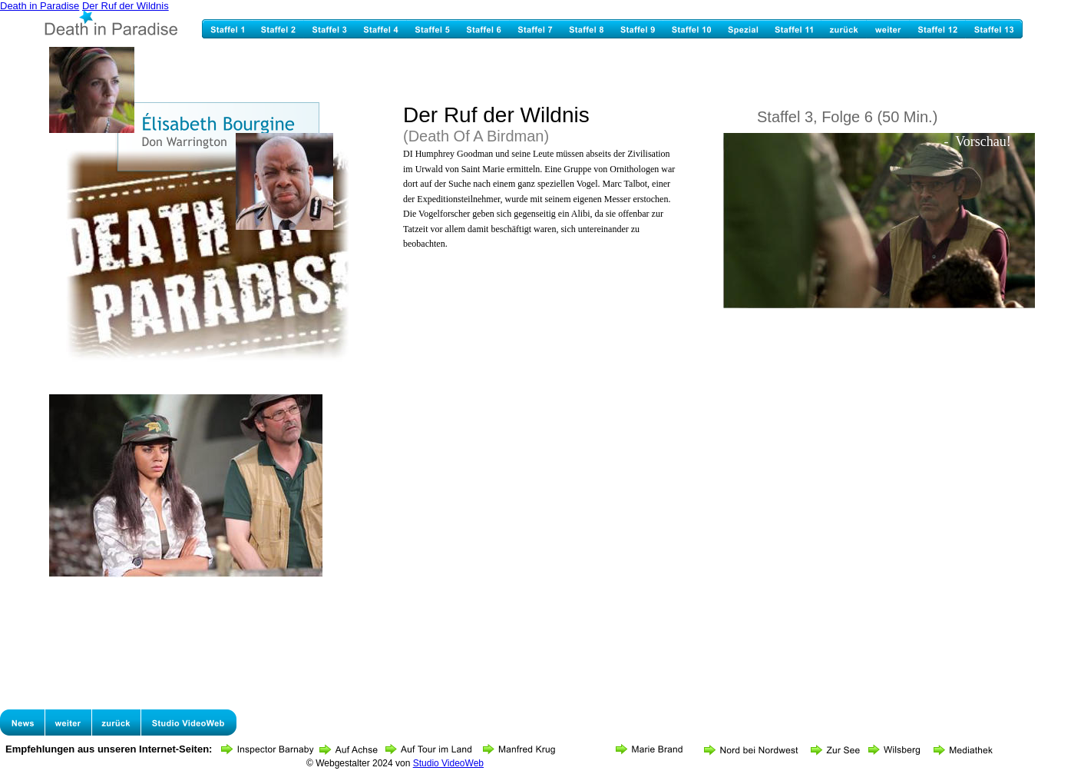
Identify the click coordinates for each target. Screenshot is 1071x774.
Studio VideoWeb (448, 763)
